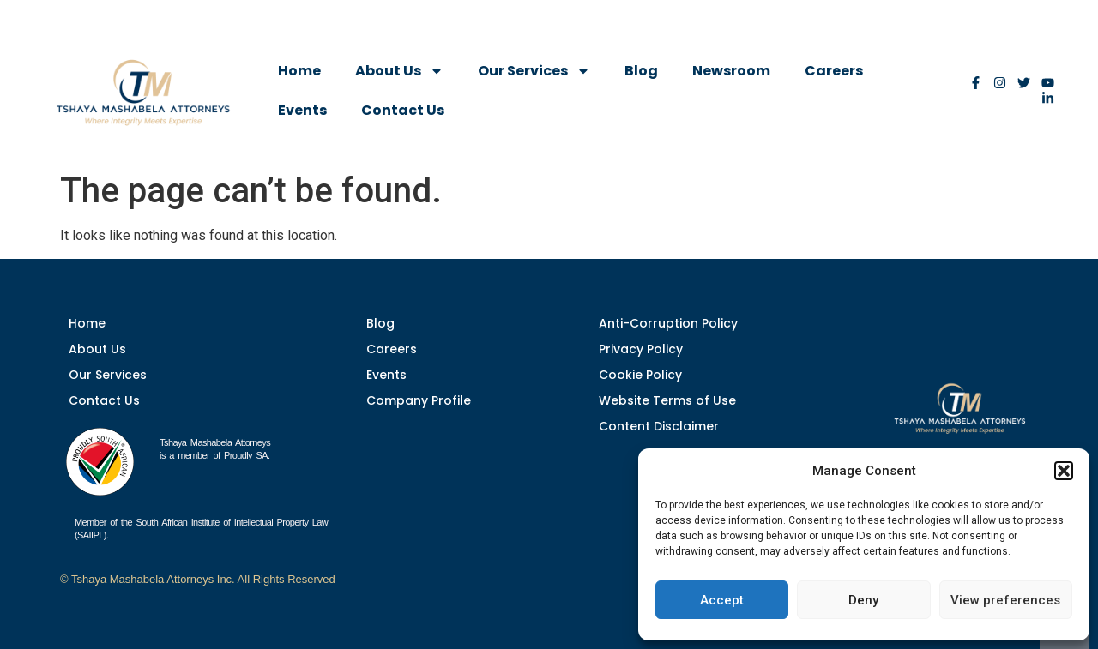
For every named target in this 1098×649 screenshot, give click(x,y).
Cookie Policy (640, 374)
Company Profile (418, 400)
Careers (834, 71)
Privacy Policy (641, 349)
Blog (641, 71)
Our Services (534, 71)
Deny (863, 600)
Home (299, 71)
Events (302, 110)
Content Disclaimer (659, 426)
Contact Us (402, 110)
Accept (722, 600)
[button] (1063, 470)
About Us (399, 71)
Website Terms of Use (667, 400)
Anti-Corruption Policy (668, 323)
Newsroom (731, 71)
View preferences (1005, 600)
